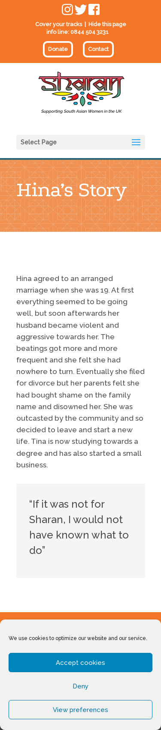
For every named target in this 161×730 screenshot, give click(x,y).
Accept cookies (80, 663)
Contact (98, 49)
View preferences (80, 710)
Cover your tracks (58, 24)
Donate (58, 49)
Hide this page (107, 24)
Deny (80, 686)
